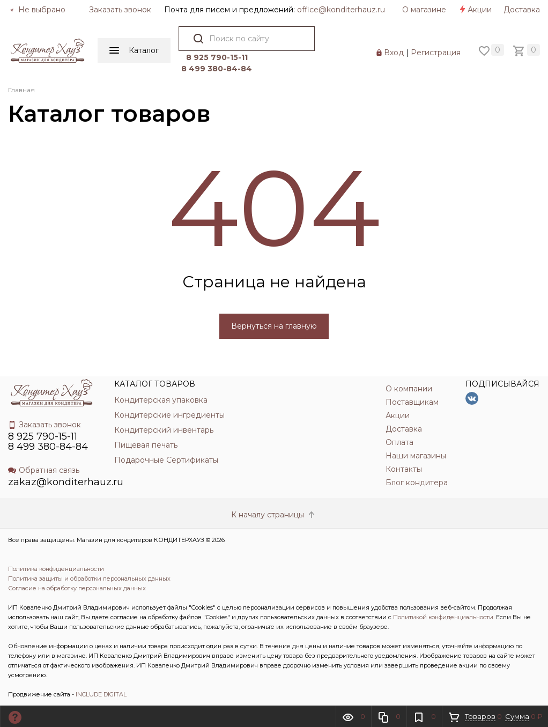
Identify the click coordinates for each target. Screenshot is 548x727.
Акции (475, 9)
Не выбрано (37, 9)
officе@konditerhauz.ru (341, 9)
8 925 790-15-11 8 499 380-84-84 (48, 441)
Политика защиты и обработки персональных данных (89, 578)
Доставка (521, 9)
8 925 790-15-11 (217, 57)
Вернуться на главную (274, 326)
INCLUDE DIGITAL (101, 694)
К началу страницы (274, 515)
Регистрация (436, 52)
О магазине (424, 9)
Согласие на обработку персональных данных (77, 588)
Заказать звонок (120, 9)
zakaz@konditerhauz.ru (65, 482)
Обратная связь (43, 470)
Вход (394, 52)
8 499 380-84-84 (216, 68)
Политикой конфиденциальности (443, 617)
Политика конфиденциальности (56, 569)
